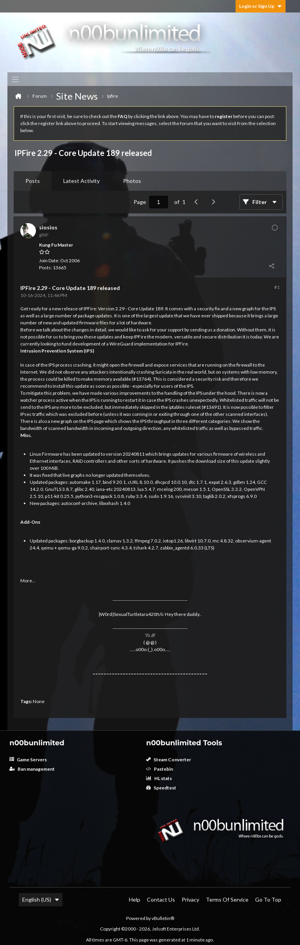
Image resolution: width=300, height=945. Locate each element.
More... (28, 580)
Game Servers (28, 759)
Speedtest (161, 788)
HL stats (159, 778)
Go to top (268, 899)
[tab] (33, 181)
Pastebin (159, 769)
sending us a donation (212, 330)
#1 (277, 287)
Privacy (190, 899)
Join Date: (49, 260)
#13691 (211, 407)
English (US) (40, 899)
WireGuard (121, 344)
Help (134, 899)
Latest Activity (81, 180)
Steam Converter (168, 759)
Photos (132, 180)
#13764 (141, 379)
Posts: (45, 267)
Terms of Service (227, 899)
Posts (32, 180)
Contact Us (161, 899)
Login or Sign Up (260, 6)
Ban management (32, 769)
